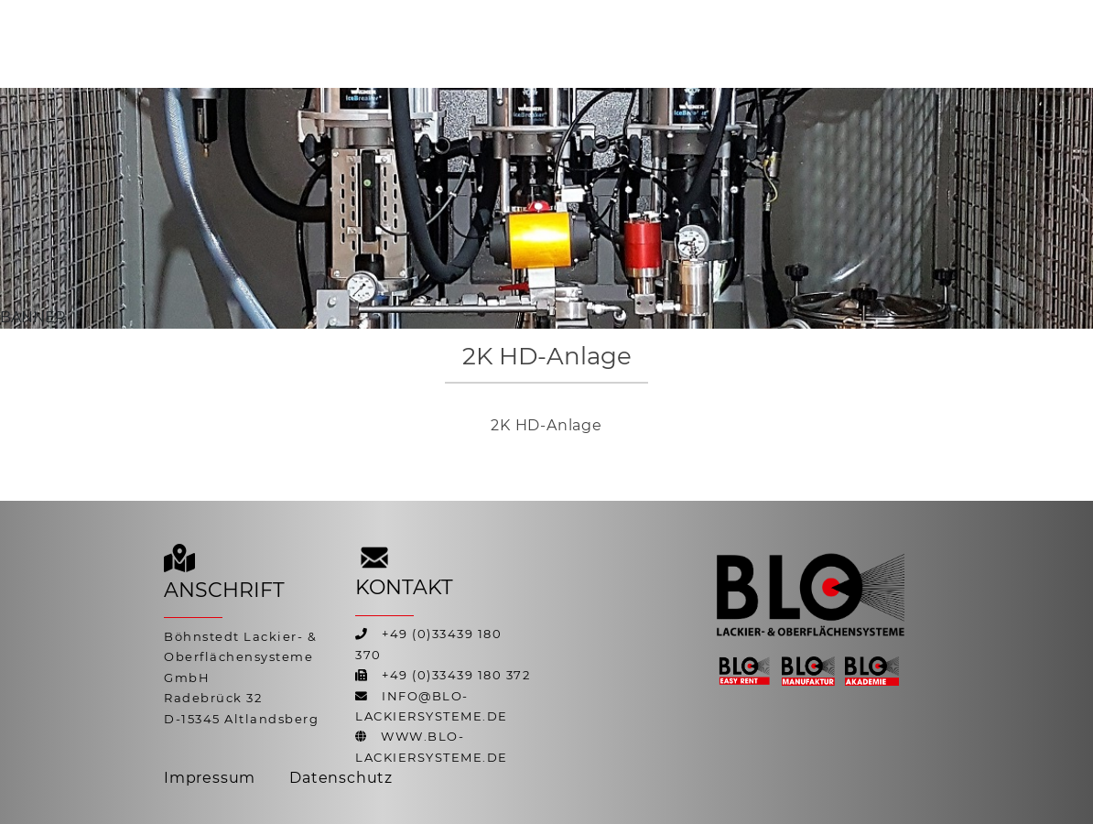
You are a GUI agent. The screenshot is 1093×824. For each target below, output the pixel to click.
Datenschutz (341, 777)
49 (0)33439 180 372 (460, 675)
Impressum (209, 777)
